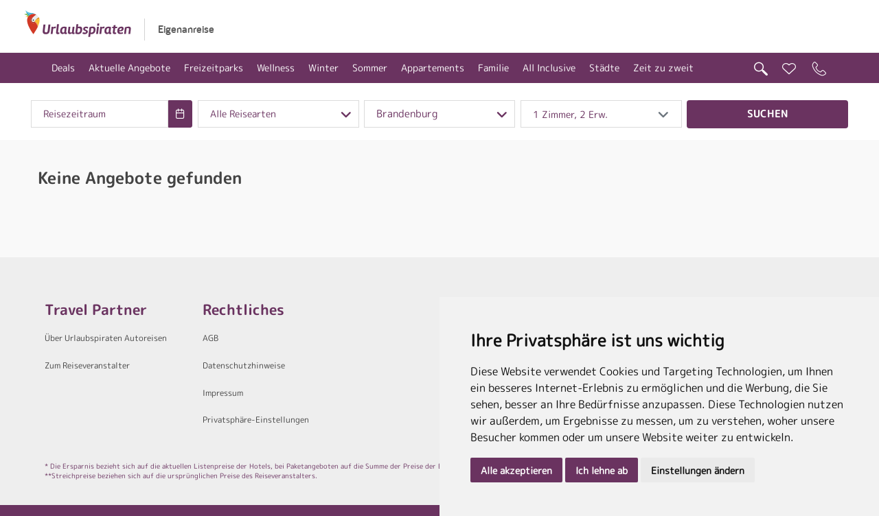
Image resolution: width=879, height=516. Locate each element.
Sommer (369, 67)
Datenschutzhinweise (244, 365)
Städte (604, 67)
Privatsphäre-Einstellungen (256, 419)
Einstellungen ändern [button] (697, 470)
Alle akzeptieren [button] (516, 470)
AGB (210, 338)
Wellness (276, 67)
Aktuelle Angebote (129, 67)
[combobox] (99, 114)
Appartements (432, 67)
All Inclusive (549, 67)
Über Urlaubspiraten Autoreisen (106, 338)
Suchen (767, 113)
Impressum (223, 393)
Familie (493, 67)
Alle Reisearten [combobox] (243, 114)
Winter (323, 67)
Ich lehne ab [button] (601, 470)
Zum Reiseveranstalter (87, 365)
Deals (63, 67)
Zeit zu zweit (663, 67)
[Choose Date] (180, 114)
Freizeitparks (213, 67)
